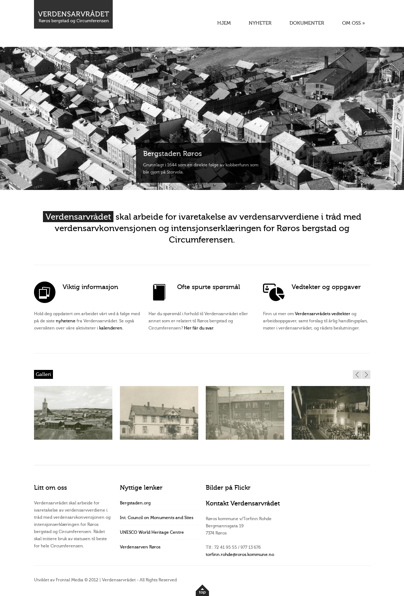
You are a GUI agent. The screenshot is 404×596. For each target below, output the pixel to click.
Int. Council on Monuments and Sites (156, 517)
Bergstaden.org (135, 502)
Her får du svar (198, 328)
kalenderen (110, 328)
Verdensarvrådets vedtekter (322, 313)
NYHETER (260, 23)
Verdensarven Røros (140, 546)
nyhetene (66, 320)
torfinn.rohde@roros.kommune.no (240, 554)
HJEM (224, 23)
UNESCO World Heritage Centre (152, 532)
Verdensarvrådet (78, 217)
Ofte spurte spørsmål (208, 287)
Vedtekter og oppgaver (326, 287)
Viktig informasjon (90, 287)
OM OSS (353, 23)
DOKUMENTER (306, 23)
